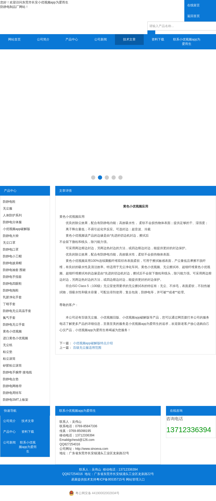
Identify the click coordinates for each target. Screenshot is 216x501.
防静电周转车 (12, 393)
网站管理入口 (135, 479)
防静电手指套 (12, 277)
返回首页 (193, 16)
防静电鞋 (9, 201)
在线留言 (193, 5)
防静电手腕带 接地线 (17, 372)
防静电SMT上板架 (15, 399)
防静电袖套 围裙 (14, 270)
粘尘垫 (7, 352)
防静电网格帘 (12, 386)
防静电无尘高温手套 (17, 311)
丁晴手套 (9, 304)
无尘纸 (7, 345)
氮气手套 (9, 318)
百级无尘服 (89, 317)
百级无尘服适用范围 (87, 347)
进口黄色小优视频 (15, 338)
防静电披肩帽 (12, 263)
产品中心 (71, 39)
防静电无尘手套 (14, 324)
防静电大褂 (11, 236)
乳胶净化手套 (12, 297)
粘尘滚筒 (9, 359)
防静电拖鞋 (11, 290)
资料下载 (158, 39)
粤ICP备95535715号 (110, 479)
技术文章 (129, 39)
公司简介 (43, 39)
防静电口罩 (11, 249)
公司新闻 (100, 39)
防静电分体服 (12, 222)
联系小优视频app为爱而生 (186, 42)
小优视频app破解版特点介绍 (93, 343)
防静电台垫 (11, 379)
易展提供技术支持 (83, 479)
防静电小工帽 (12, 256)
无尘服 (7, 208)
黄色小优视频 (12, 331)
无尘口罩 (9, 242)
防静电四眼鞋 (12, 283)
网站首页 (14, 39)
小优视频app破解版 (16, 229)
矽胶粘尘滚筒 (12, 365)
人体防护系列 (12, 215)
